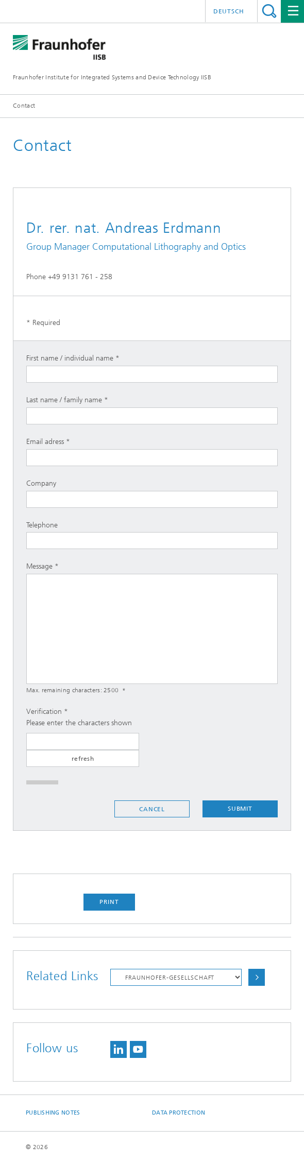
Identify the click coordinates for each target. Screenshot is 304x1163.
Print (109, 901)
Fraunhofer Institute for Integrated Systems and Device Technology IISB (112, 77)
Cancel (152, 809)
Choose (256, 977)
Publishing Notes (53, 1112)
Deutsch (228, 11)
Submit (240, 808)
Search (269, 11)
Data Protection (178, 1112)
